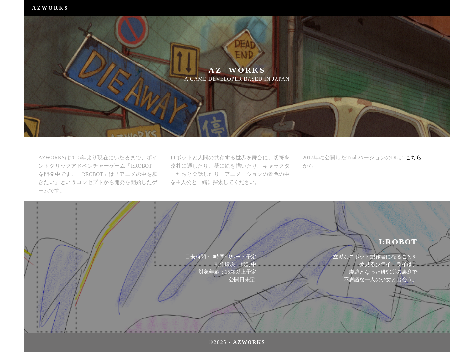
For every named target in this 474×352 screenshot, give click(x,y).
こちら (414, 157)
